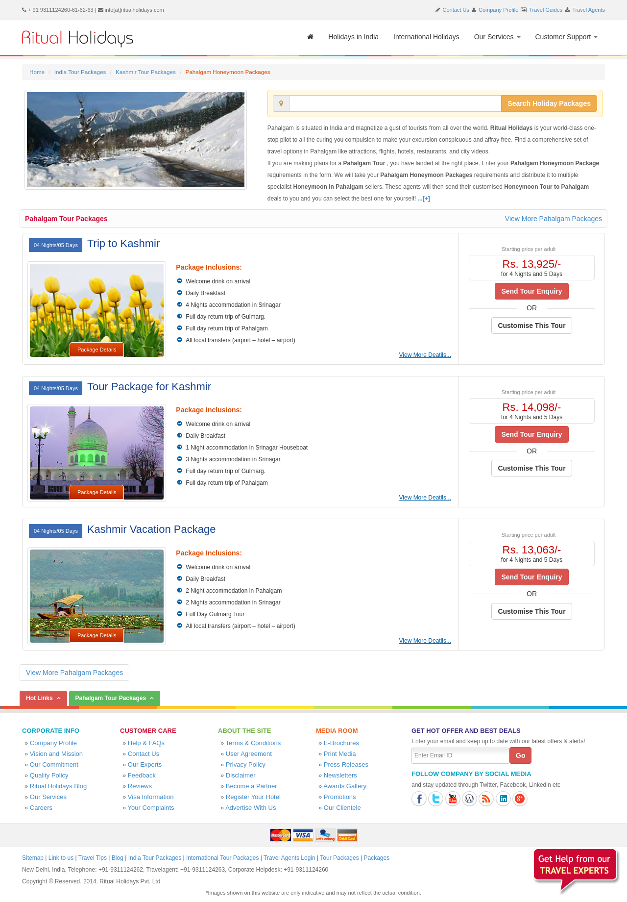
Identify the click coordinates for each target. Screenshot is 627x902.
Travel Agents (588, 10)
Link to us (60, 857)
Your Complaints (151, 807)
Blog (117, 857)
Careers (41, 807)
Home (37, 72)
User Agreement (249, 753)
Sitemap (33, 857)
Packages (376, 857)
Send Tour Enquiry (531, 291)
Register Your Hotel (253, 797)
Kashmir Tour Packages (146, 72)
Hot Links (39, 698)
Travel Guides (545, 10)
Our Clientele (342, 807)
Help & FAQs (146, 743)
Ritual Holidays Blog (58, 786)
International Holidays (426, 37)
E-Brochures (341, 743)
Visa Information (151, 797)
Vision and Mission (56, 753)
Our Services (497, 37)
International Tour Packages (222, 857)
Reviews (140, 786)
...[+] (424, 198)
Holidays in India (353, 37)
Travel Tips (92, 857)
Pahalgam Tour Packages (66, 219)
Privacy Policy (245, 764)
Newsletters (340, 775)
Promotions (340, 797)
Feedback (142, 775)
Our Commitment (54, 764)
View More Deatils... (425, 354)
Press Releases (346, 764)
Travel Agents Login (289, 857)
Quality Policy (49, 775)
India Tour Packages (80, 72)
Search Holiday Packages (549, 103)
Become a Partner (251, 786)
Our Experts (145, 764)
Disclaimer (241, 775)
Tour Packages (339, 857)
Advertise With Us (250, 807)
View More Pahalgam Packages (553, 219)
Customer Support (566, 37)
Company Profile (498, 10)
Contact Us (456, 10)
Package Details (97, 349)
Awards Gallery (344, 786)
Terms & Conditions (253, 743)
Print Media (340, 753)
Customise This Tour (531, 325)
